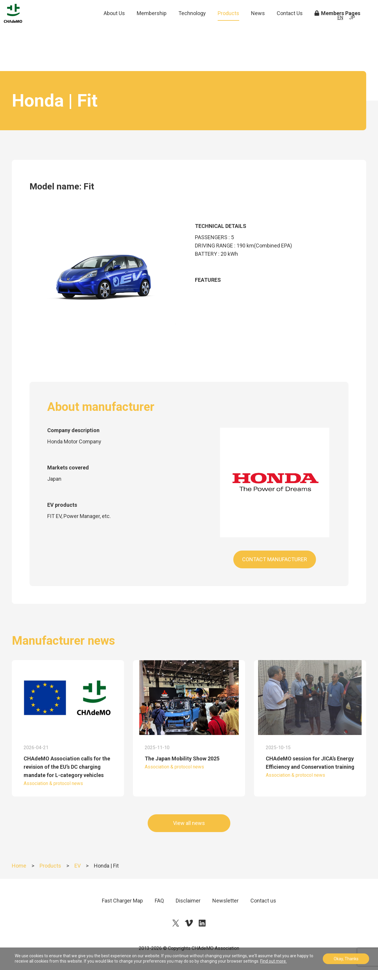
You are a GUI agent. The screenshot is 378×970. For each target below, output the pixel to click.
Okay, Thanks (346, 958)
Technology (192, 26)
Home (19, 866)
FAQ (159, 900)
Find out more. (273, 961)
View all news (189, 823)
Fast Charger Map (122, 900)
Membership (152, 26)
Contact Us (290, 26)
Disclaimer (188, 900)
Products (228, 26)
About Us (114, 26)
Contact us (263, 900)
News (258, 26)
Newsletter (225, 900)
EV (77, 866)
